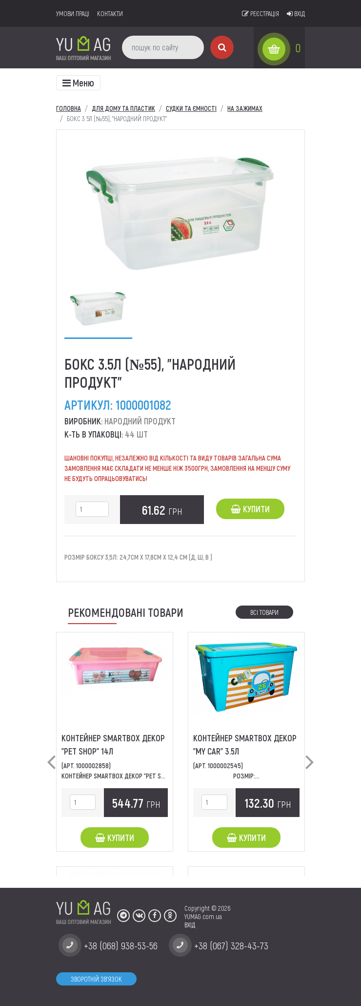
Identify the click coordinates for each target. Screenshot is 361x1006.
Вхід (296, 13)
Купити (250, 508)
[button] (51, 754)
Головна (68, 108)
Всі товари (264, 612)
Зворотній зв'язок (96, 979)
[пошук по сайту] (163, 47)
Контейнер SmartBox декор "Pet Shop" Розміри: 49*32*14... (146, 776)
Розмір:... (246, 776)
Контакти (110, 13)
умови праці (72, 13)
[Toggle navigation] (78, 82)
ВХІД (189, 925)
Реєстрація (260, 13)
